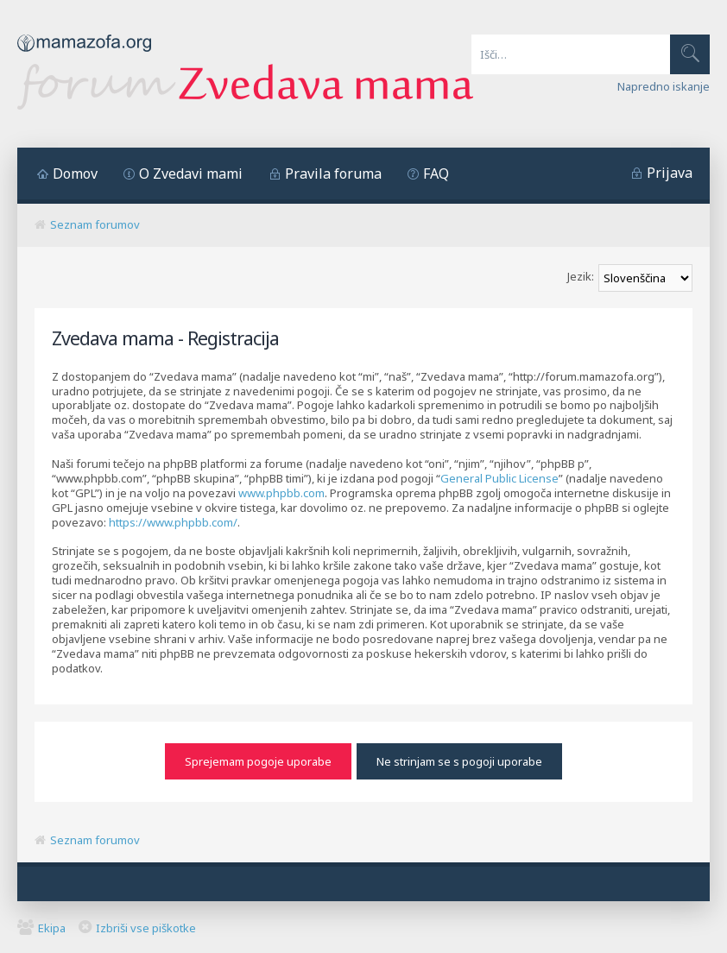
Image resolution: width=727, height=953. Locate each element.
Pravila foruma (333, 173)
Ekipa (52, 927)
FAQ (436, 173)
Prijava (669, 172)
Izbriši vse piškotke (146, 927)
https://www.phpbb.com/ (173, 522)
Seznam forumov (95, 224)
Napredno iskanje (663, 86)
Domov (75, 173)
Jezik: (580, 276)
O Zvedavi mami (191, 173)
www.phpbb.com (281, 493)
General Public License (499, 478)
